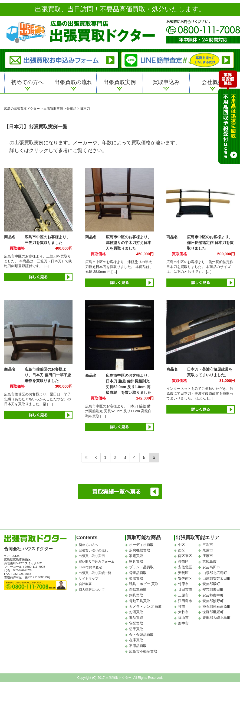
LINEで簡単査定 (89, 567)
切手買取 (136, 629)
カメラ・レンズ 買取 (145, 607)
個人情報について (91, 589)
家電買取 (136, 556)
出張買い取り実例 (91, 556)
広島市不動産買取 (143, 651)
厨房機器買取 (139, 550)
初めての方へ (27, 82)
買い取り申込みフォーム (95, 561)
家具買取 (136, 561)
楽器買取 (136, 578)
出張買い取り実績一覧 (94, 573)
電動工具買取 (139, 601)
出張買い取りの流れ (92, 550)
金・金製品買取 (141, 635)
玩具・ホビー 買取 (143, 584)
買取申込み (166, 82)
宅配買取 (136, 623)
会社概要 (212, 82)
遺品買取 (136, 618)
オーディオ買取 (141, 545)
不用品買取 (138, 646)
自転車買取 (138, 590)
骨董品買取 (138, 573)
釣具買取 (136, 595)
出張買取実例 (119, 82)
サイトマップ (88, 578)
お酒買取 (136, 612)
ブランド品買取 (141, 567)
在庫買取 (136, 640)
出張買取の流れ (73, 82)
